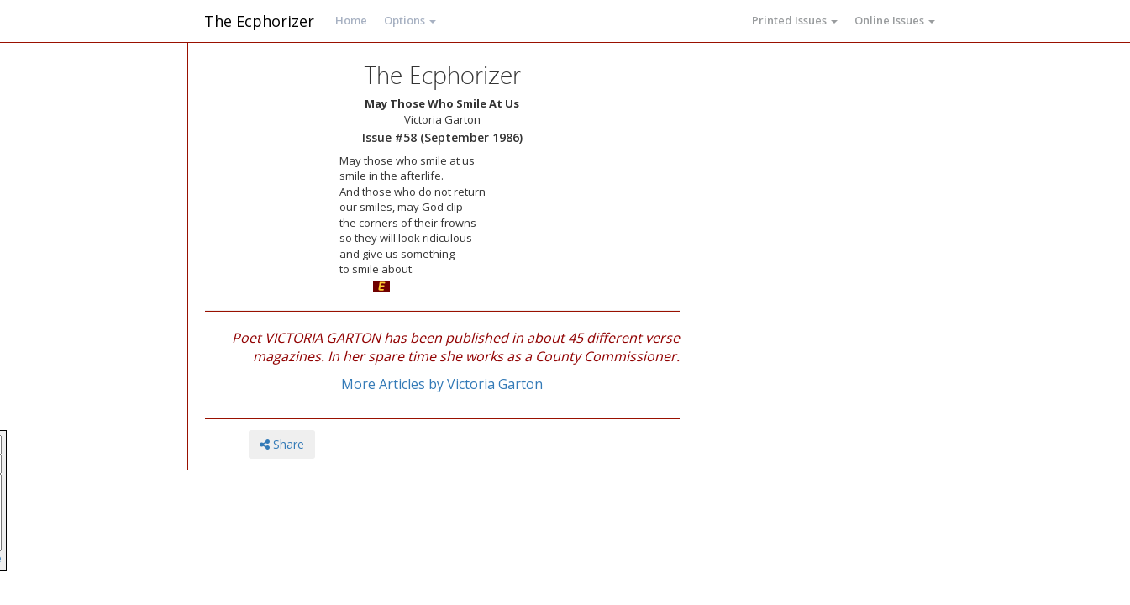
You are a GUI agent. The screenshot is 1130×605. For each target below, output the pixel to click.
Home (351, 20)
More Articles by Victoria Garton (442, 384)
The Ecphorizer (259, 21)
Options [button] (410, 20)
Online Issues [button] (894, 20)
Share (282, 444)
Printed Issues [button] (795, 20)
